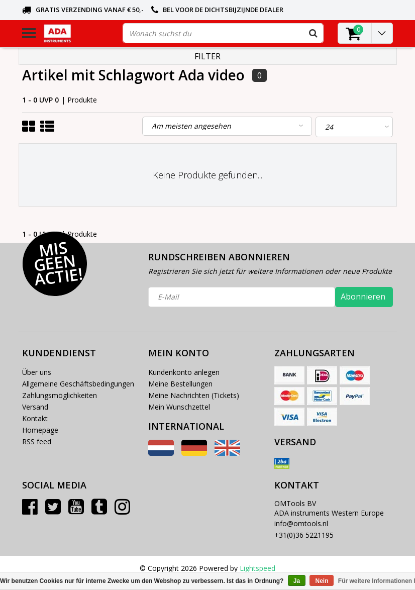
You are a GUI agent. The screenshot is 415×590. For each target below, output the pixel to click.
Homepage (40, 430)
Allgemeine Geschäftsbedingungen (78, 383)
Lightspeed (257, 568)
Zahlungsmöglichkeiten (59, 395)
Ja (296, 580)
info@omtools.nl (301, 523)
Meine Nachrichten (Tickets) (193, 395)
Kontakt (35, 418)
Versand (35, 407)
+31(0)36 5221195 (304, 535)
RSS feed (36, 441)
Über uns (36, 372)
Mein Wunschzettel (179, 407)
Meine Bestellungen (180, 383)
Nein (321, 580)
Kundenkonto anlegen (184, 372)
